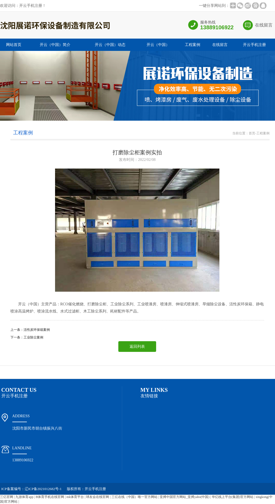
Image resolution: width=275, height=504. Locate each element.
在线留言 (264, 25)
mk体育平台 (75, 497)
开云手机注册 (254, 45)
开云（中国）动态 (110, 45)
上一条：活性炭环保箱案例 (30, 330)
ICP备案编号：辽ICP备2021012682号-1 (31, 489)
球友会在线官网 (97, 497)
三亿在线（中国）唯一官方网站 (134, 497)
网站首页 (13, 45)
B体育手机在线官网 (50, 497)
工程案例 (192, 45)
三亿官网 (6, 497)
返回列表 (137, 346)
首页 (252, 133)
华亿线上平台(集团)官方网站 (232, 497)
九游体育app (24, 497)
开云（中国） (158, 45)
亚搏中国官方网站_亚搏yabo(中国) (184, 497)
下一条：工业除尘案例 (26, 337)
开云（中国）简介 (55, 45)
